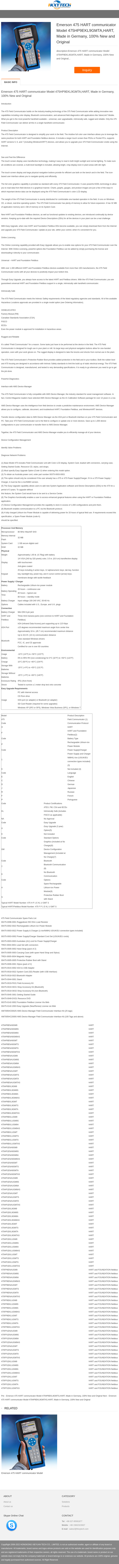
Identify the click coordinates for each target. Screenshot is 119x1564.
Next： (106, 1396)
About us (7, 1502)
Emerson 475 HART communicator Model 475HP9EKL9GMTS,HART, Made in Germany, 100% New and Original (54, 1396)
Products (65, 1506)
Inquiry (87, 70)
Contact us (8, 1506)
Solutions (66, 1502)
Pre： (3, 1396)
